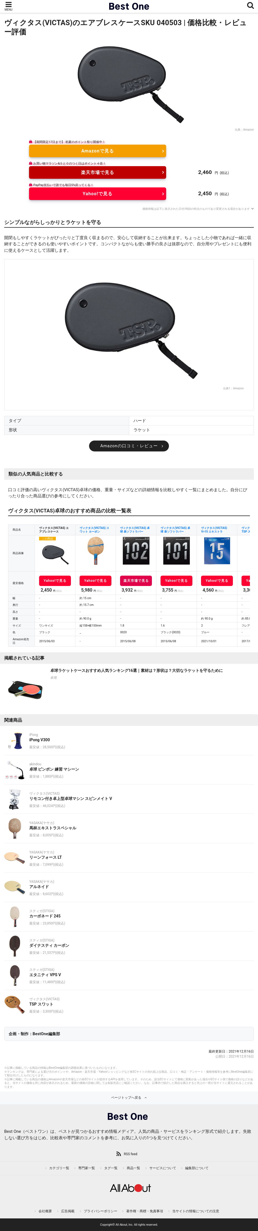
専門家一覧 (86, 1168)
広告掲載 (68, 1211)
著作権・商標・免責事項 (144, 1211)
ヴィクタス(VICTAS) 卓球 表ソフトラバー (135, 530)
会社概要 (45, 1211)
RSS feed (130, 1154)
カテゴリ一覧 (59, 1168)
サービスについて (162, 1168)
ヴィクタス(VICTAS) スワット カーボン (94, 530)
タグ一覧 (111, 1168)
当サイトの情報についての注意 (195, 1211)
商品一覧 (133, 1168)
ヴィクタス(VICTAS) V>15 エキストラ (214, 530)
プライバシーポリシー (100, 1211)
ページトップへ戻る (126, 1098)
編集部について (197, 1168)
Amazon (248, 129)
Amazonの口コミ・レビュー (128, 445)
